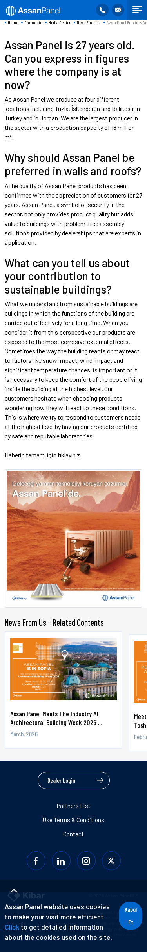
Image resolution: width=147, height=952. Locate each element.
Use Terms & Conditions (73, 819)
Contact (73, 833)
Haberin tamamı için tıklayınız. (43, 454)
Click (12, 926)
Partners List (74, 805)
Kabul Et (131, 916)
